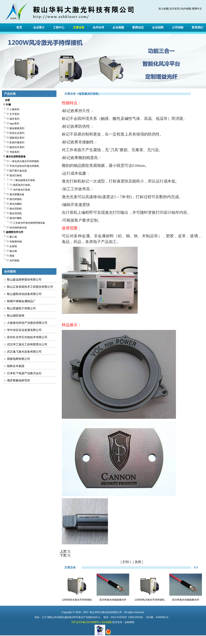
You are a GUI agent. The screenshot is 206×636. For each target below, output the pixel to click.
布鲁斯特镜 (12, 241)
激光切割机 (12, 208)
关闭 (138, 562)
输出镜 (10, 251)
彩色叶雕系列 (13, 142)
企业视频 (118, 27)
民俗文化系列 (13, 132)
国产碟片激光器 (15, 170)
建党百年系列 (13, 147)
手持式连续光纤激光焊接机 (21, 165)
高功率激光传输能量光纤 (112, 599)
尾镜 (8, 255)
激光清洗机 (12, 213)
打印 (126, 562)
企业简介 (39, 27)
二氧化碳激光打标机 (19, 180)
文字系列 (11, 114)
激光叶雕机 (12, 218)
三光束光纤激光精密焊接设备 (24, 222)
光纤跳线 (11, 260)
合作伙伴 (98, 27)
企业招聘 (158, 27)
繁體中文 (197, 8)
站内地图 (186, 8)
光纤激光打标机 (16, 189)
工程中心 (58, 27)
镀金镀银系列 (13, 128)
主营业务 (78, 27)
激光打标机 (12, 175)
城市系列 (11, 118)
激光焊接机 (12, 199)
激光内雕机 (12, 203)
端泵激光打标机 (16, 184)
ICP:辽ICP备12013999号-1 (86, 622)
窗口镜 (10, 236)
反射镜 (10, 246)
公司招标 (178, 27)
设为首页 (174, 8)
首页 (19, 27)
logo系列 (11, 123)
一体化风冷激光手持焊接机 (21, 161)
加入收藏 (163, 8)
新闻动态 (138, 27)
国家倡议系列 (13, 137)
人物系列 (11, 109)
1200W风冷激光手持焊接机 (77, 599)
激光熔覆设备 (13, 194)
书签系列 (11, 151)
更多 (198, 567)
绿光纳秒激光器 (15, 227)
